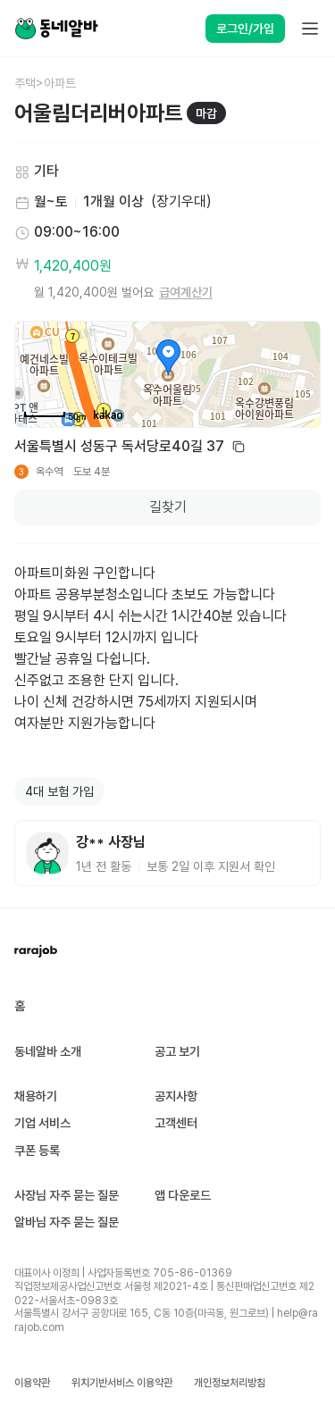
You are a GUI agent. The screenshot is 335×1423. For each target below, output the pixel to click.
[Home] (56, 28)
